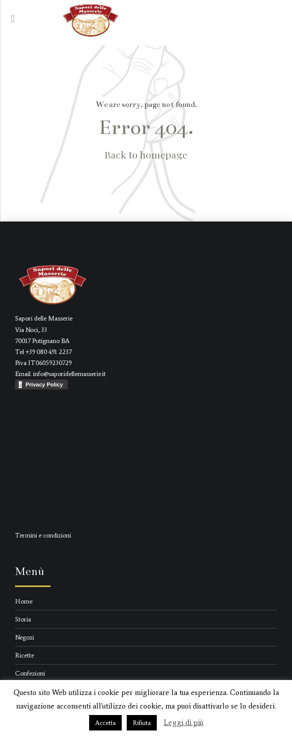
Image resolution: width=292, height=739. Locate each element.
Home (24, 601)
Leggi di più (183, 722)
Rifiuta (142, 722)
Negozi (24, 637)
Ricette (24, 655)
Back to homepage (146, 154)
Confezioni (30, 673)
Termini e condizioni (43, 535)
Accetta (105, 722)
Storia (23, 619)
